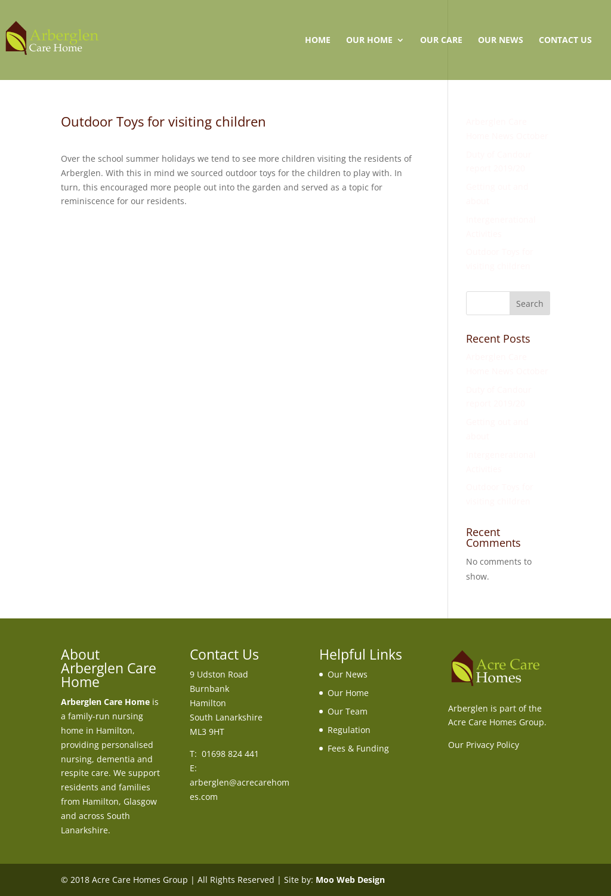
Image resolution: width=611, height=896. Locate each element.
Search (530, 303)
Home (318, 40)
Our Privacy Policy (483, 744)
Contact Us (565, 40)
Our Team (348, 711)
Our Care (441, 40)
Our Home (369, 40)
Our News (500, 40)
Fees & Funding (358, 748)
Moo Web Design (350, 879)
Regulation (349, 729)
